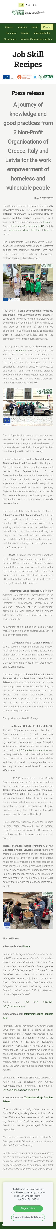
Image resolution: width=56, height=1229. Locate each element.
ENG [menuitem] (28, 5)
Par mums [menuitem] (11, 33)
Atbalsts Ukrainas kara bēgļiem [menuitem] (36, 39)
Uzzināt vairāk (23, 1199)
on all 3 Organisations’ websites (31, 750)
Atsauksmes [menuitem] (10, 39)
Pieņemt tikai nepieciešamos (28, 1217)
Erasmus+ (21, 350)
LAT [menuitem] (21, 5)
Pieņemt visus (28, 1208)
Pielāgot (35, 1199)
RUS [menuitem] (34, 5)
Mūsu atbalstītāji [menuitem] (42, 33)
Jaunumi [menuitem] (22, 27)
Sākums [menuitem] (9, 27)
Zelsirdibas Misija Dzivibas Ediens (29, 230)
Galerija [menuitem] (25, 33)
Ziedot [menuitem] (35, 27)
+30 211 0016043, (39, 1002)
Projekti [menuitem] (47, 27)
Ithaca (46, 222)
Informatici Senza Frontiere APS (28, 226)
